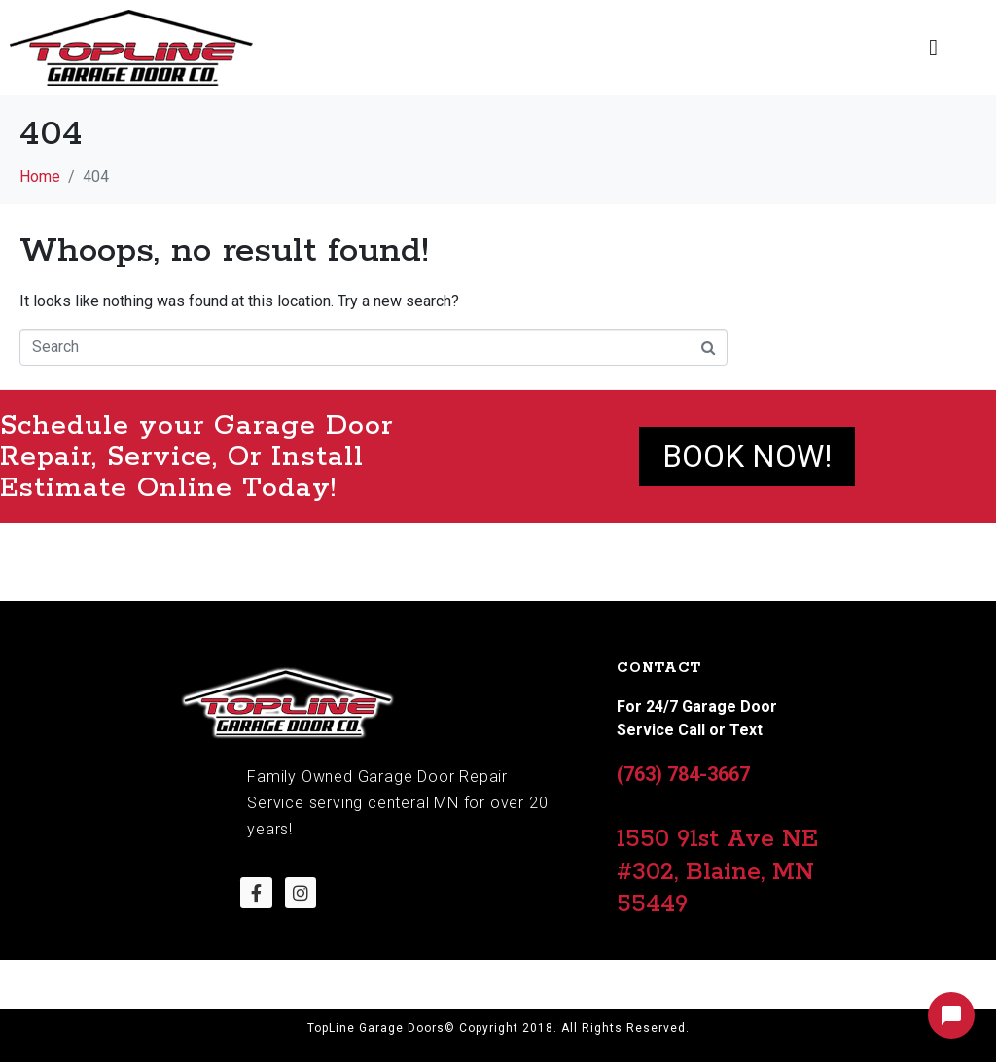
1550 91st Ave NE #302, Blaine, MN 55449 (717, 872)
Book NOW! (747, 456)
